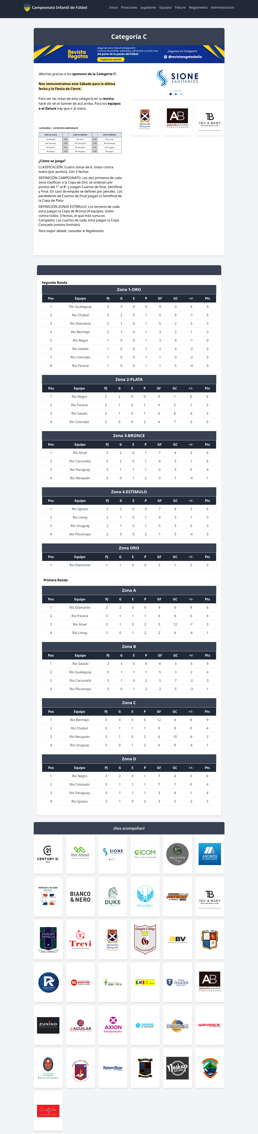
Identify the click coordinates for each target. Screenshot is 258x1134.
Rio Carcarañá (80, 461)
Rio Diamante (80, 323)
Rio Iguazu (80, 509)
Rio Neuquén (80, 478)
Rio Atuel (80, 452)
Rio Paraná (80, 365)
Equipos (165, 7)
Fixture (180, 7)
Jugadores (148, 7)
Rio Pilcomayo (80, 534)
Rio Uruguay (80, 525)
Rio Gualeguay (80, 306)
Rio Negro (80, 340)
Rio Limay (80, 517)
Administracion (222, 7)
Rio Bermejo (80, 332)
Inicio (113, 7)
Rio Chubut (80, 315)
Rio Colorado (80, 357)
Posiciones (129, 7)
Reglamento (198, 7)
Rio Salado (80, 349)
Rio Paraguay (80, 469)
